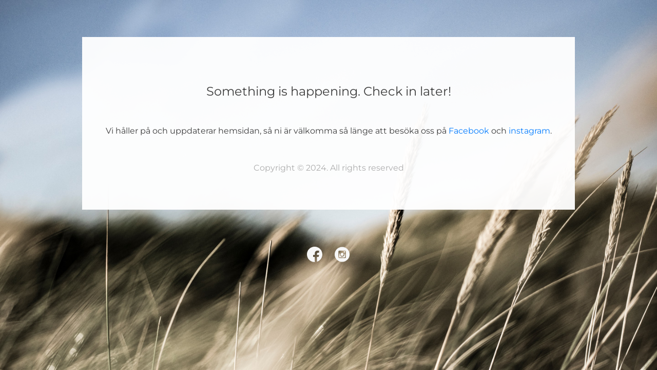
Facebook (469, 131)
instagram (529, 131)
